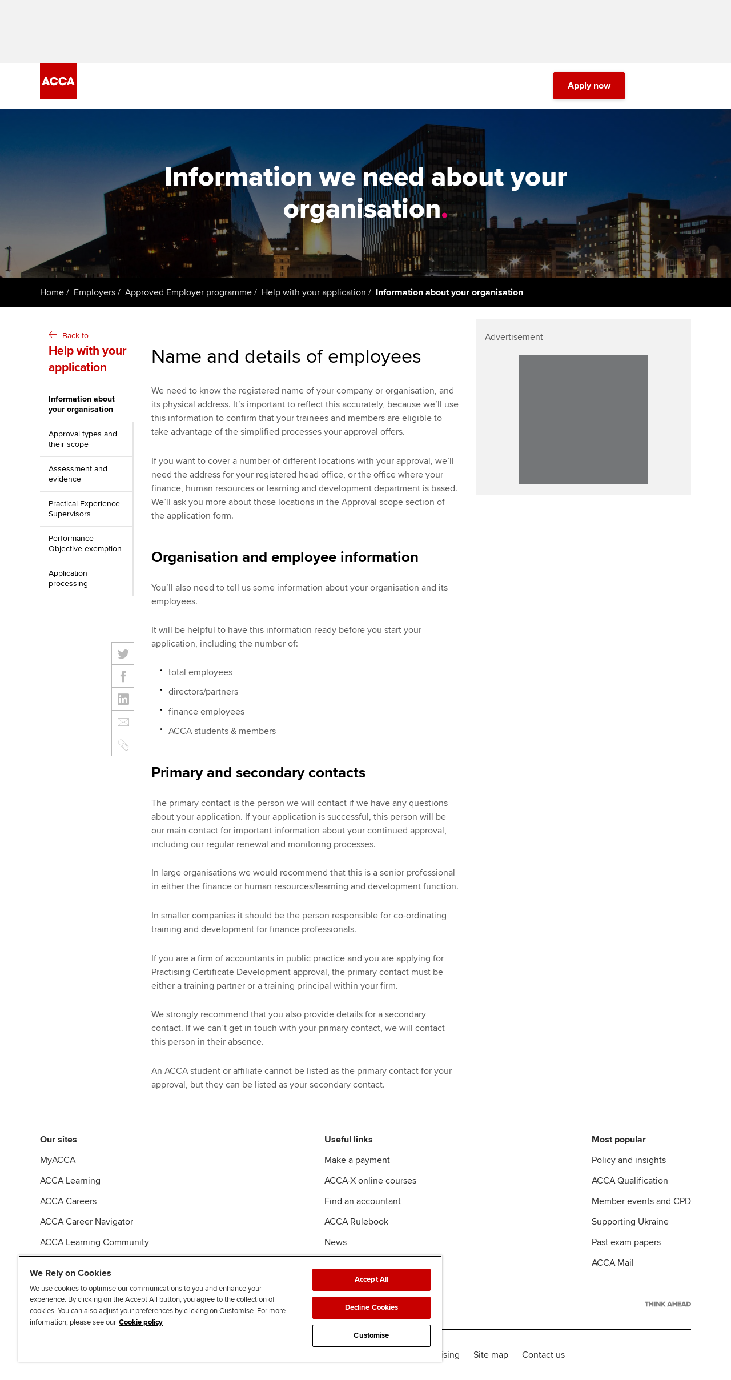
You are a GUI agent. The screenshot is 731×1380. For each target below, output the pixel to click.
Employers (94, 292)
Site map (490, 1355)
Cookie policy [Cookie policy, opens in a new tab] (141, 1322)
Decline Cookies (372, 1307)
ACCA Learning (70, 1180)
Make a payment (357, 1160)
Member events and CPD (641, 1201)
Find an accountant (362, 1201)
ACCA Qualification (630, 1180)
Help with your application (314, 292)
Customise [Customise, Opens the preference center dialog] (371, 1335)
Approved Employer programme (188, 292)
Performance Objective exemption (85, 543)
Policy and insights (629, 1160)
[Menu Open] (684, 85)
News (335, 1242)
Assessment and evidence (78, 474)
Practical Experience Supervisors (84, 509)
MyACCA (57, 1160)
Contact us (543, 1355)
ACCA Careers (68, 1201)
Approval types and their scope (83, 439)
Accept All (371, 1279)
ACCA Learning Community (94, 1242)
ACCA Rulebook (356, 1221)
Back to (88, 353)
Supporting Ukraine (630, 1221)
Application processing (68, 578)
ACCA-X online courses (370, 1180)
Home (52, 292)
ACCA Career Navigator (86, 1221)
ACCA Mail (613, 1263)
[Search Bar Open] (652, 85)
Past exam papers (626, 1242)
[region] (230, 1308)
